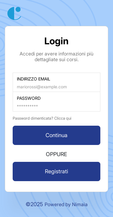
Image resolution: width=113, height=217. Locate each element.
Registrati (56, 171)
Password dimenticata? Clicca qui (42, 118)
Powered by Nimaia (66, 204)
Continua (56, 135)
